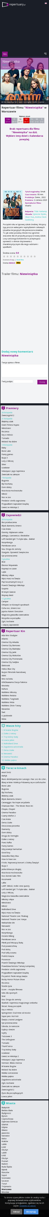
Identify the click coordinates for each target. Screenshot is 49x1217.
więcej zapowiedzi (11, 625)
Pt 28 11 (14, 120)
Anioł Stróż (6, 772)
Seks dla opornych (9, 993)
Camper (5, 601)
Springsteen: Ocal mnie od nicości (16, 1013)
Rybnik (4, 1169)
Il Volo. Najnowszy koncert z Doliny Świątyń (20, 862)
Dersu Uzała (9, 750)
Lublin (4, 1144)
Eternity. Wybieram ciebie (12, 532)
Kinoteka (5, 685)
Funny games (7, 454)
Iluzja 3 (5, 457)
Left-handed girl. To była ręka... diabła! (18, 539)
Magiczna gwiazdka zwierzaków (15, 615)
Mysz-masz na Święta (11, 578)
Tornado (5, 438)
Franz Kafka (7, 842)
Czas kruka (6, 529)
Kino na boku (7, 679)
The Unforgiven (8, 1039)
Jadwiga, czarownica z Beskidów (15, 535)
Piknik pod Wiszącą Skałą (12, 942)
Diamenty (6, 829)
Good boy (6, 852)
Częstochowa (7, 1119)
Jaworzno (6, 1133)
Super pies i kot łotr (10, 1016)
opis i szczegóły (25, 102)
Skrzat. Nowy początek (11, 1006)
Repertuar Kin (15, 631)
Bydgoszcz (6, 1113)
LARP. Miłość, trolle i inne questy (16, 886)
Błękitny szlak (7, 421)
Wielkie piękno (11, 760)
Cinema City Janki (9, 652)
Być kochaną (7, 484)
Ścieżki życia (7, 986)
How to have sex (9, 859)
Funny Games (7, 846)
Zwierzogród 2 (8, 415)
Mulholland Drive (11, 743)
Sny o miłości (7, 435)
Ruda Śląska (7, 1166)
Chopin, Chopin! (8, 809)
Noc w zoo (6, 497)
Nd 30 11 (26, 120)
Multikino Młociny (9, 692)
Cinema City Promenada (12, 659)
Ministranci (6, 428)
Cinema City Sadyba (10, 662)
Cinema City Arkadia (10, 642)
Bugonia (5, 480)
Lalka (4, 882)
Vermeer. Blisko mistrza (12, 1063)
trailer (35, 102)
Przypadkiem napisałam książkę (15, 504)
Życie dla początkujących (12, 1093)
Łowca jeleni (9, 740)
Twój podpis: (7, 381)
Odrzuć (16, 1211)
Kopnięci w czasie (9, 568)
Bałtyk (4, 775)
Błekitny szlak (7, 796)
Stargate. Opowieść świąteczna (15, 552)
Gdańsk (5, 1124)
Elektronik (6, 665)
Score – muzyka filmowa (12, 989)
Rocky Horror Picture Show (13, 979)
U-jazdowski (7, 715)
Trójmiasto (6, 1186)
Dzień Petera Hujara (10, 425)
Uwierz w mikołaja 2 (10, 507)
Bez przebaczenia (9, 522)
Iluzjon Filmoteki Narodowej (14, 672)
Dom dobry (6, 487)
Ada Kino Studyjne (9, 635)
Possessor (6, 959)
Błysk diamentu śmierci (11, 525)
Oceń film (20, 260)
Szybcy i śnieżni (8, 1029)
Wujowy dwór (7, 595)
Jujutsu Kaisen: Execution (12, 611)
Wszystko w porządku (11, 618)
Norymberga (7, 542)
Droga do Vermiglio (10, 836)
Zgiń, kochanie (8, 621)
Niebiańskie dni (8, 922)
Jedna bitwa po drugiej (11, 869)
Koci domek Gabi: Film (11, 876)
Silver (4, 464)
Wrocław (5, 1192)
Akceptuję (31, 1211)
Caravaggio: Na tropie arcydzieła (16, 802)
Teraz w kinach (16, 768)
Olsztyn (5, 1150)
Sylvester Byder (39, 214)
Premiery (12, 408)
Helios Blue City (8, 669)
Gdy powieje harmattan (12, 849)
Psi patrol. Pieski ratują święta (14, 976)
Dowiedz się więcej (27, 1205)
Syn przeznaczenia (9, 555)
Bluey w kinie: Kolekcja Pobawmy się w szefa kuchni (24, 782)
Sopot (4, 1175)
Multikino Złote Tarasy (11, 705)
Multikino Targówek (10, 699)
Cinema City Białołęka (11, 649)
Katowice (6, 1135)
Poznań (5, 1161)
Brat (3, 562)
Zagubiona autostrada (13, 747)
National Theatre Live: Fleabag (15, 916)
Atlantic (5, 639)
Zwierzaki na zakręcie (11, 474)
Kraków (5, 1141)
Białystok (6, 1107)
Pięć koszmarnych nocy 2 (12, 582)
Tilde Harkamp (15, 67)
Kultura (5, 689)
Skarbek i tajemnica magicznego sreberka (19, 1003)
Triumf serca (7, 1046)
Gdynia (4, 1127)
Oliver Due (29, 217)
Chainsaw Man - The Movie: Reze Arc (17, 806)
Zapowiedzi (13, 515)
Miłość (4, 494)
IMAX (4, 675)
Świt (3, 712)
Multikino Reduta (9, 695)
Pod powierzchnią (9, 946)
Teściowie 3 (7, 1036)
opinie (41, 102)
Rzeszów (5, 1172)
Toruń (4, 1183)
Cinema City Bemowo (11, 645)
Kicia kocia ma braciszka (12, 490)
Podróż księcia (8, 956)
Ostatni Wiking (8, 936)
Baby (4, 447)
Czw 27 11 (8, 120)
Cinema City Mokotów (11, 655)
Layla (4, 572)
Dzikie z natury (10, 733)
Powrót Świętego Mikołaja (13, 585)
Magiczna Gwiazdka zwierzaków (15, 896)
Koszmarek (6, 879)
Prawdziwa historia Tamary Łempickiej (18, 966)
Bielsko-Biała (7, 1110)
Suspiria (5, 588)
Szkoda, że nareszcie (10, 1026)
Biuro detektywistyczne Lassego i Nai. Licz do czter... (24, 779)
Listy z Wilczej (7, 461)
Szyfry (4, 1033)
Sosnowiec (6, 1178)
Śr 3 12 (42, 120)
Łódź (4, 1147)
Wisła (4, 719)
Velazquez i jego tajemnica (13, 471)
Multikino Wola (8, 702)
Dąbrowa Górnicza (10, 1121)
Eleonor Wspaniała (10, 565)
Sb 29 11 (20, 120)
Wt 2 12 (37, 120)
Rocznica (5, 431)
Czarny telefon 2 (9, 816)
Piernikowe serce (9, 545)
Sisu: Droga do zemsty (11, 549)
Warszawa (6, 1189)
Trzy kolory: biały (11, 737)
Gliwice (4, 1130)
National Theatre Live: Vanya (14, 919)
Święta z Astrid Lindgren (12, 1019)
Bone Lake (6, 451)
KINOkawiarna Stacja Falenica (14, 682)
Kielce (4, 1138)
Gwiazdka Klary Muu (10, 856)
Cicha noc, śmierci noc (11, 608)
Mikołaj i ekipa (8, 575)
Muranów (6, 709)
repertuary (17, 4)
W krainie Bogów (11, 730)
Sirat (3, 996)
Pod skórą (6, 949)
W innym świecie (9, 592)
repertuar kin (12, 102)
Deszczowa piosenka (11, 826)
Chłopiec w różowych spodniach (15, 604)
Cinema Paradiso (11, 757)
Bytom (4, 1116)
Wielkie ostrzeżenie (10, 1073)
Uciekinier (6, 467)
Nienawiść (8, 753)
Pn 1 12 (32, 120)
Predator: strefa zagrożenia (13, 500)
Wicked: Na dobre (9, 441)
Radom (5, 1164)
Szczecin (5, 1181)
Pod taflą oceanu (9, 952)
